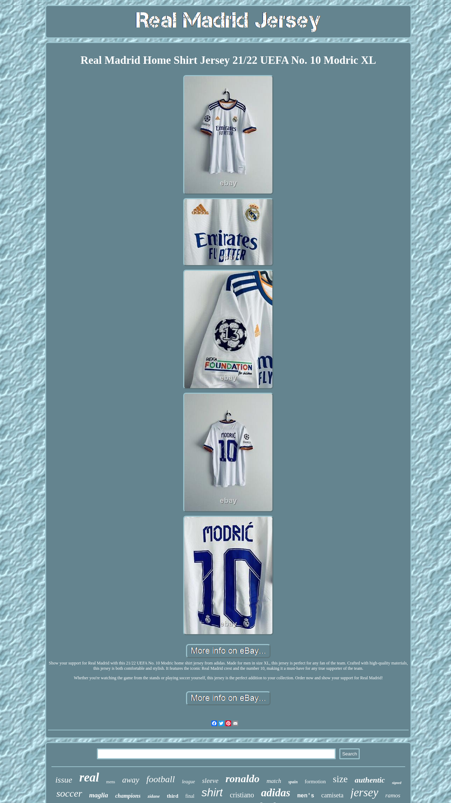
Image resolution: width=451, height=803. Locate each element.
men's (305, 796)
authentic (370, 780)
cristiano (242, 795)
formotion (315, 781)
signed (396, 783)
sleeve (210, 780)
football (160, 779)
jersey (364, 792)
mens (110, 781)
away (131, 780)
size (340, 779)
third (173, 796)
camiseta (332, 795)
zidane (154, 796)
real (89, 777)
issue (63, 779)
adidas (275, 792)
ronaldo (243, 778)
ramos (393, 795)
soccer (69, 793)
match (274, 781)
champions (128, 796)
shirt (212, 792)
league (188, 781)
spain (293, 781)
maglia (98, 795)
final (189, 796)
